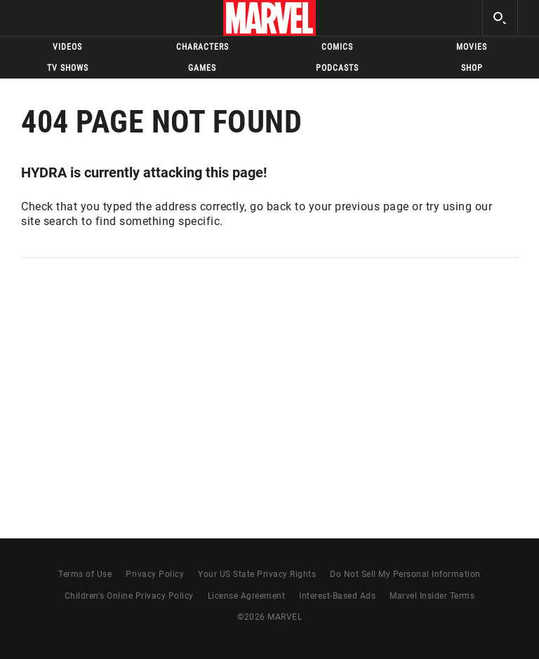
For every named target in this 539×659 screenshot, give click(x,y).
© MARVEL (269, 617)
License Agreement (247, 596)
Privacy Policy (155, 574)
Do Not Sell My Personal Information (405, 574)
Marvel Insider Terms (432, 596)
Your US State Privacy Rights (257, 574)
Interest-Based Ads (337, 596)
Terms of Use (85, 574)
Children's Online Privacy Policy (129, 596)
